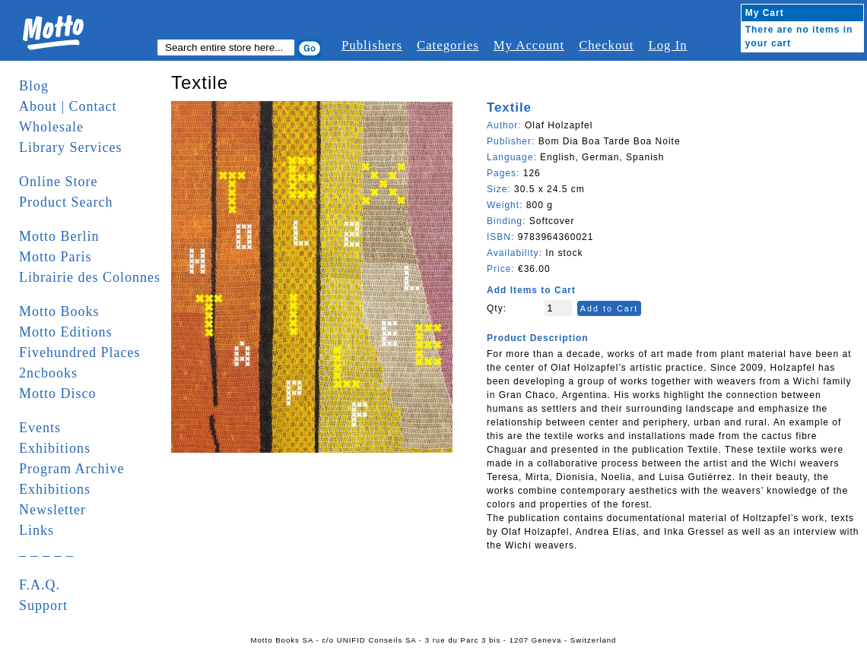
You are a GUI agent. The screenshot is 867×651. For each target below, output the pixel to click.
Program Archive (71, 468)
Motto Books (59, 311)
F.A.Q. (39, 585)
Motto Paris (55, 256)
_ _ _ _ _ (46, 550)
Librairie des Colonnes (89, 277)
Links (36, 530)
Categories (448, 45)
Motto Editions (66, 332)
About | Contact (68, 106)
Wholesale (51, 126)
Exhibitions (55, 448)
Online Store (58, 181)
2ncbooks (48, 373)
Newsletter (52, 509)
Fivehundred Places (79, 352)
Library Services (70, 147)
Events (40, 427)
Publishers (371, 45)
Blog (34, 85)
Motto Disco (58, 393)
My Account (529, 45)
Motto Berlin (59, 236)
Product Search (66, 202)
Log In (667, 45)
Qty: (497, 308)
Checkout (606, 45)
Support (43, 605)
